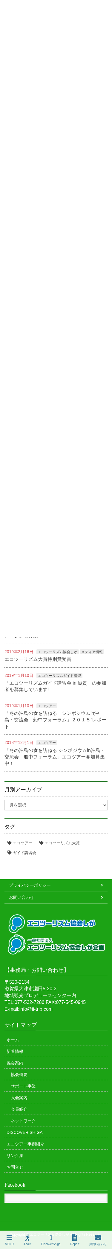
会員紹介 (19, 1109)
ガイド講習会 (24, 852)
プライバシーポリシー (30, 885)
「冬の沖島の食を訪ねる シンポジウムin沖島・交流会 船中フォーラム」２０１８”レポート (55, 720)
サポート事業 (23, 1086)
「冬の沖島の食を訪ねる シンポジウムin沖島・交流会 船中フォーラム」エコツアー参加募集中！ (54, 757)
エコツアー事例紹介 (25, 1144)
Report (74, 1240)
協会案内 (15, 1063)
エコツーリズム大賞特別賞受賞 (37, 659)
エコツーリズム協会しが (57, 652)
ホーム (13, 1039)
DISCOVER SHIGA (25, 1132)
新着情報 (15, 1051)
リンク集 (15, 1155)
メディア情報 (92, 652)
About (27, 1240)
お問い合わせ (21, 897)
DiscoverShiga (50, 1240)
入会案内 (19, 1097)
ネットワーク (23, 1120)
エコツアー (47, 706)
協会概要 (19, 1074)
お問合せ (15, 1167)
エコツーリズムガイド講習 (59, 676)
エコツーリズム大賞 (62, 843)
